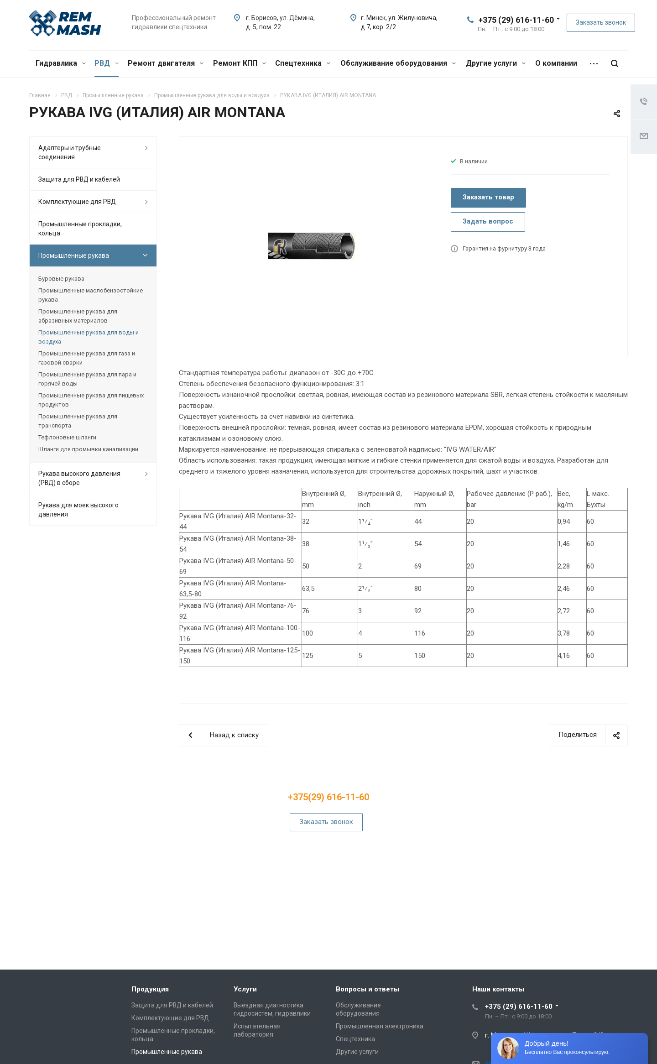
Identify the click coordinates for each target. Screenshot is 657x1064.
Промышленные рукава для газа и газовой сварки (86, 358)
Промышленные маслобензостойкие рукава (90, 295)
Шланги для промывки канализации (88, 449)
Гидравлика (61, 63)
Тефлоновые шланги (67, 437)
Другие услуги (496, 63)
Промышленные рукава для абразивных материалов (77, 316)
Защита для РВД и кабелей (79, 179)
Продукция (150, 989)
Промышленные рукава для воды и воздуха (88, 337)
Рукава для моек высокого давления (78, 509)
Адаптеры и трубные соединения (69, 152)
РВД (106, 63)
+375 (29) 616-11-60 (516, 20)
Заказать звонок (601, 22)
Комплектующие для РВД (77, 201)
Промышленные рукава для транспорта (77, 421)
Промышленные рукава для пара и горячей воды (87, 379)
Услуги (245, 989)
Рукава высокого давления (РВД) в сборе (79, 478)
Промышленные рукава (73, 255)
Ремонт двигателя (165, 63)
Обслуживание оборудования (398, 63)
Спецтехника (302, 63)
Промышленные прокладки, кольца (80, 228)
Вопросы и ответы (367, 989)
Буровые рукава (61, 278)
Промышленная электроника (379, 1026)
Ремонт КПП (239, 63)
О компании (556, 63)
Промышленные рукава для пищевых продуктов (91, 400)
